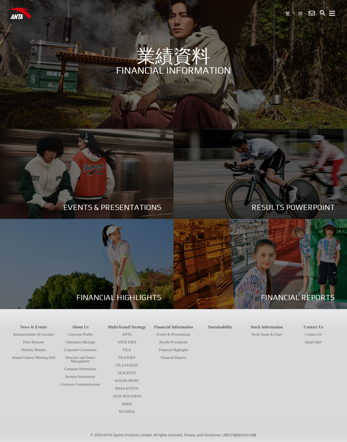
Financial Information (173, 327)
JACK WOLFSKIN (127, 396)
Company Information (80, 369)
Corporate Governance (80, 350)
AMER (127, 404)
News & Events (33, 327)
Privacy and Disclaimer (202, 435)
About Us (80, 327)
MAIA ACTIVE (127, 388)
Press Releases (33, 342)
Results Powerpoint (173, 342)
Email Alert (313, 342)
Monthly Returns (33, 350)
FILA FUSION (127, 365)
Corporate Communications (80, 384)
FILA (127, 350)
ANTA (127, 334)
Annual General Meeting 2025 (34, 358)
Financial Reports (173, 358)
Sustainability (220, 327)
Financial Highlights (173, 350)
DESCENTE (127, 373)
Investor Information (80, 377)
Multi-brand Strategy (127, 327)
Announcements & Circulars (33, 334)
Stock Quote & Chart (266, 334)
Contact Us (313, 327)
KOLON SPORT (127, 381)
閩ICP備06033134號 (240, 435)
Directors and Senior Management (80, 359)
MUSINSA (127, 412)
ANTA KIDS (126, 342)
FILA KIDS (127, 358)
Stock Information (266, 327)
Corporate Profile (80, 334)
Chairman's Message (80, 342)
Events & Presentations (173, 334)
